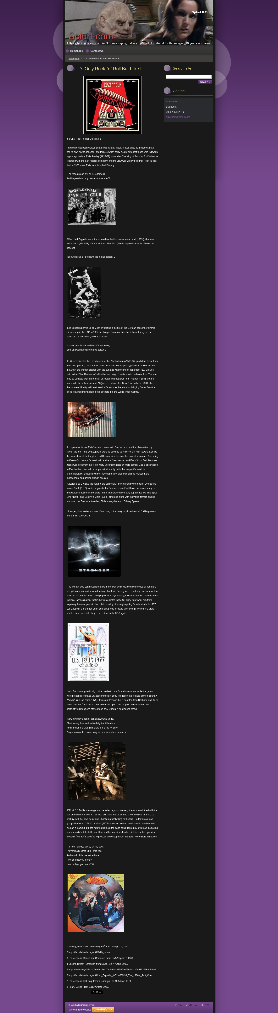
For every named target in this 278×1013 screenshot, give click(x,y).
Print (180, 1005)
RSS (207, 1005)
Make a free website (80, 1009)
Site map (193, 1005)
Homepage (74, 58)
